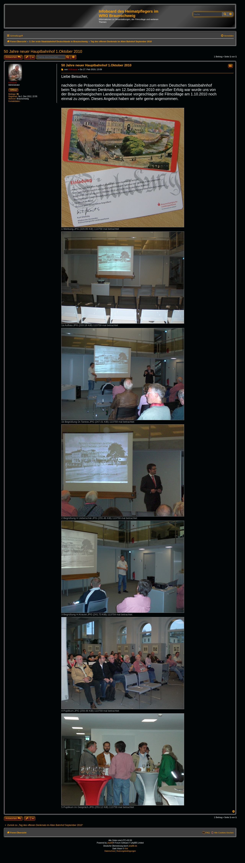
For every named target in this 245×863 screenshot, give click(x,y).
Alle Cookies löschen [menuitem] (224, 832)
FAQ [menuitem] (208, 832)
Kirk (126, 849)
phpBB (110, 843)
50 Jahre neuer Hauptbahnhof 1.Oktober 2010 (43, 51)
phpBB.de (133, 846)
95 (18, 94)
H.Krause (12, 83)
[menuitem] (227, 35)
